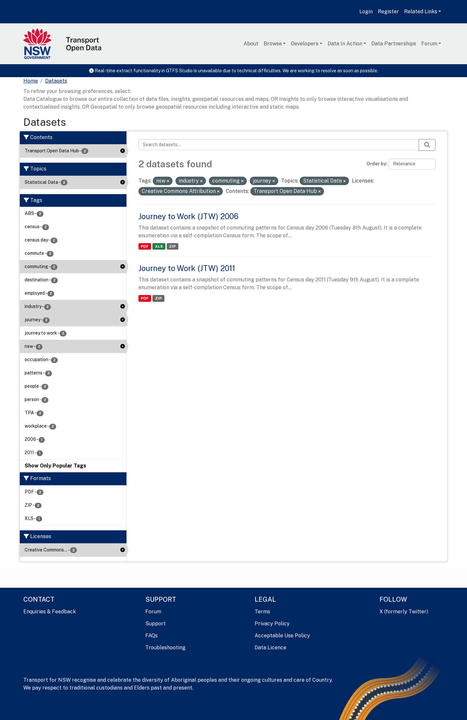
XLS (159, 246)
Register (388, 11)
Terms (262, 611)
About (251, 44)
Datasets (56, 81)
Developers (304, 44)
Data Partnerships (393, 44)
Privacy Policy (272, 623)
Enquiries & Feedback (49, 611)
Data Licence (270, 647)
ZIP (172, 246)
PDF (145, 246)
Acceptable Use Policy (282, 635)
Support (155, 623)
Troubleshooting (165, 647)
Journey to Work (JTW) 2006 (188, 216)
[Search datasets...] (278, 144)
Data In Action (345, 44)
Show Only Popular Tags (55, 466)
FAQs (151, 635)
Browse (273, 44)
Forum (429, 44)
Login (366, 11)
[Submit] (427, 145)
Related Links (420, 11)
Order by (376, 163)
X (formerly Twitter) (403, 611)
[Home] (30, 81)
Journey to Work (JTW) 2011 (186, 268)
